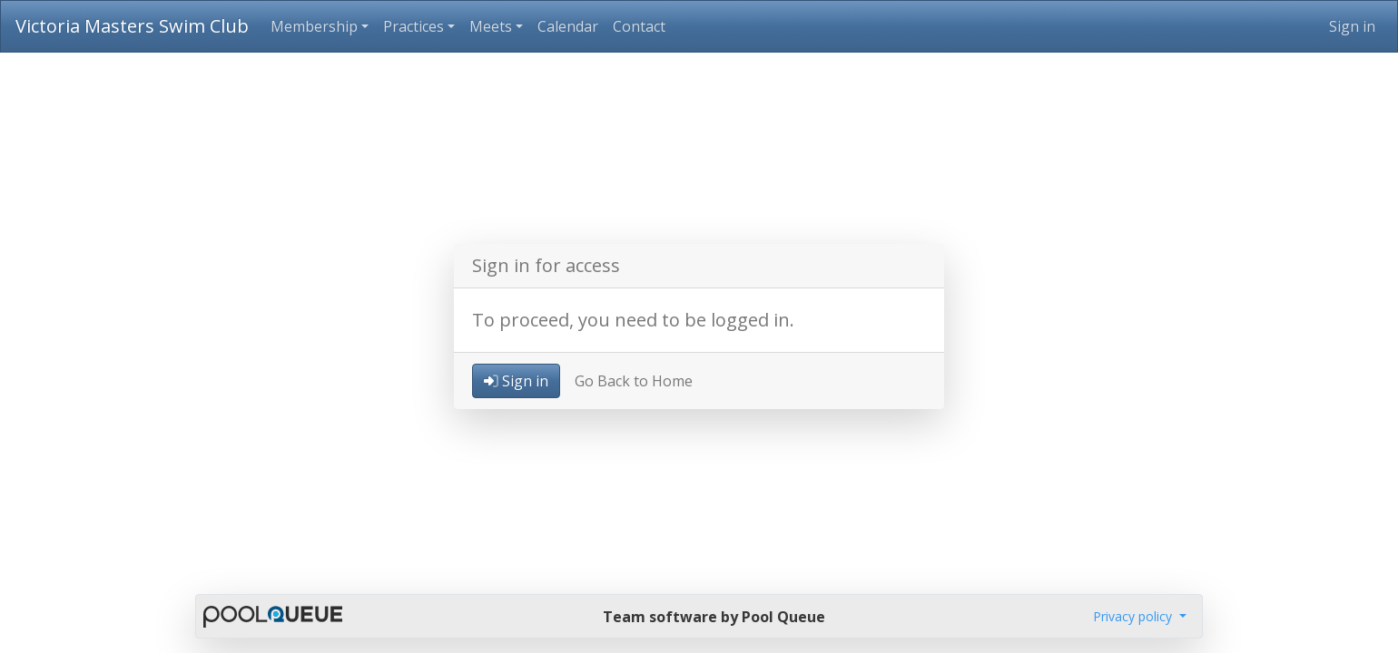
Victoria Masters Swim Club (132, 26)
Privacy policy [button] (1134, 616)
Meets (490, 26)
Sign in (1352, 26)
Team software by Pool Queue (714, 617)
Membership (314, 26)
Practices (413, 26)
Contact (639, 26)
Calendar (567, 26)
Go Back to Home (634, 381)
